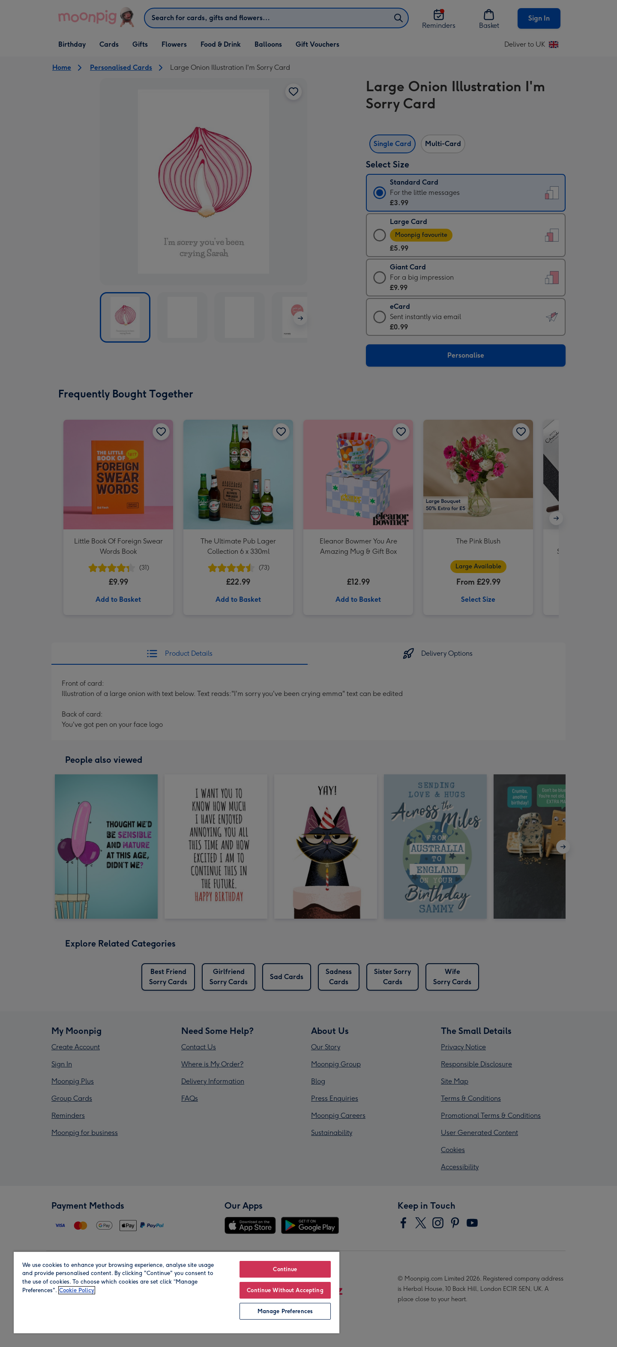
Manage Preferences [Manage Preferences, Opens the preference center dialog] (285, 1311)
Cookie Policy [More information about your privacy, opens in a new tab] (76, 1290)
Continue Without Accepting (285, 1290)
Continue (285, 1269)
